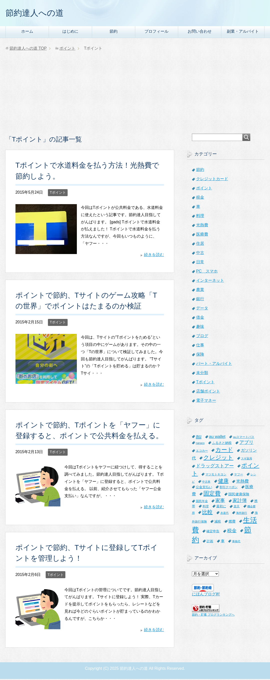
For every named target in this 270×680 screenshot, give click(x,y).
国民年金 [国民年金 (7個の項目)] (202, 502)
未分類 (202, 374)
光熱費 (202, 226)
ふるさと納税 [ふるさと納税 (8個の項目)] (222, 444)
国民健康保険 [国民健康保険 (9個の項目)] (238, 495)
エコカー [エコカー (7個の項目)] (202, 451)
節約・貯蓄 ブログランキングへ (213, 615)
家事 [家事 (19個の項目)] (220, 501)
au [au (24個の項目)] (198, 437)
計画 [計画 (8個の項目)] (210, 542)
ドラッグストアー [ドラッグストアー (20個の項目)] (215, 466)
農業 (200, 290)
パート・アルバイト (214, 364)
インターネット (210, 281)
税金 (200, 198)
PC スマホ (207, 272)
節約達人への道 (37, 13)
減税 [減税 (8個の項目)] (217, 522)
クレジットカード (212, 180)
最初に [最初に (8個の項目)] (221, 507)
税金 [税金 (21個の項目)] (232, 531)
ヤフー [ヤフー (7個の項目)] (238, 475)
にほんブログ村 (206, 595)
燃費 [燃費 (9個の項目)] (232, 522)
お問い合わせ (200, 32)
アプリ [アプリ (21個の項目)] (246, 443)
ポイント (204, 189)
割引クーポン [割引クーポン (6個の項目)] (229, 488)
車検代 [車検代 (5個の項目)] (236, 542)
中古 (200, 254)
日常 (200, 263)
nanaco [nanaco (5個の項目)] (200, 443)
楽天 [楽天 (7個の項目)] (237, 507)
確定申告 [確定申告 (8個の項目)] (212, 532)
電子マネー (206, 401)
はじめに (70, 32)
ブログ (202, 337)
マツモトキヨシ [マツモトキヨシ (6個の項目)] (215, 475)
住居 (200, 244)
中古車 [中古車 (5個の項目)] (206, 482)
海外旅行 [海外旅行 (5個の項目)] (241, 513)
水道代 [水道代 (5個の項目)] (224, 513)
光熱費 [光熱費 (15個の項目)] (242, 482)
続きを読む (154, 256)
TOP (28, 49)
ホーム (27, 32)
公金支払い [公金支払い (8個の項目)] (204, 488)
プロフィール (156, 32)
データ (202, 309)
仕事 (200, 346)
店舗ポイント (208, 392)
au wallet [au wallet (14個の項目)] (217, 437)
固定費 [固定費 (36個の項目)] (212, 494)
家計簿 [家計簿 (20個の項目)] (240, 501)
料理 (200, 217)
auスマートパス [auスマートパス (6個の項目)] (243, 437)
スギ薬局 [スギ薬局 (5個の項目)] (246, 459)
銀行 (200, 300)
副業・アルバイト (243, 32)
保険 (200, 355)
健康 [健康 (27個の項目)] (223, 482)
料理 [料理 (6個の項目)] (206, 507)
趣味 (200, 327)
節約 (114, 32)
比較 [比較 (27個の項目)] (207, 513)
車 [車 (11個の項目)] (223, 542)
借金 (200, 318)
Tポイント (58, 193)
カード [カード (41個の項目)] (224, 450)
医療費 (202, 235)
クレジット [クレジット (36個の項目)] (218, 458)
